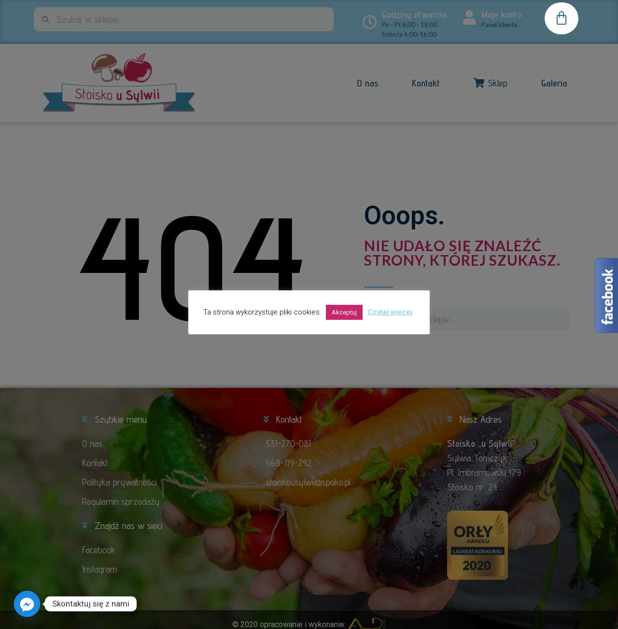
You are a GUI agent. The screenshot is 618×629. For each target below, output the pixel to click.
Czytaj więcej (389, 312)
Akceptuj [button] (344, 312)
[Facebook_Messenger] (27, 604)
